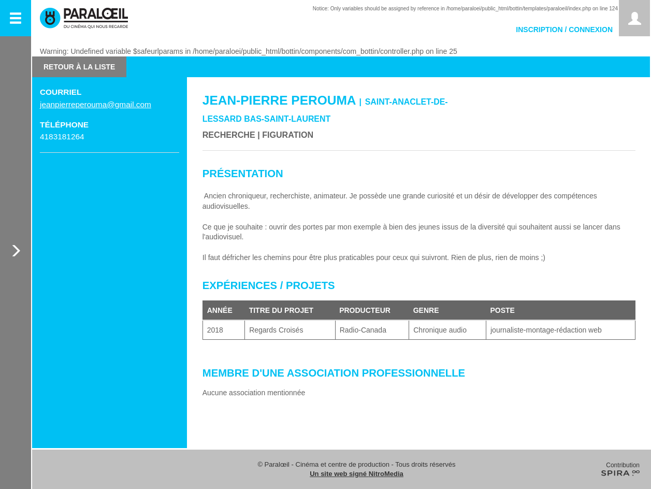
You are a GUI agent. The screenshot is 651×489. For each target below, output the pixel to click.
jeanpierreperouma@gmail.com (95, 104)
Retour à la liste (79, 67)
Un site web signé (356, 474)
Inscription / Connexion (564, 29)
